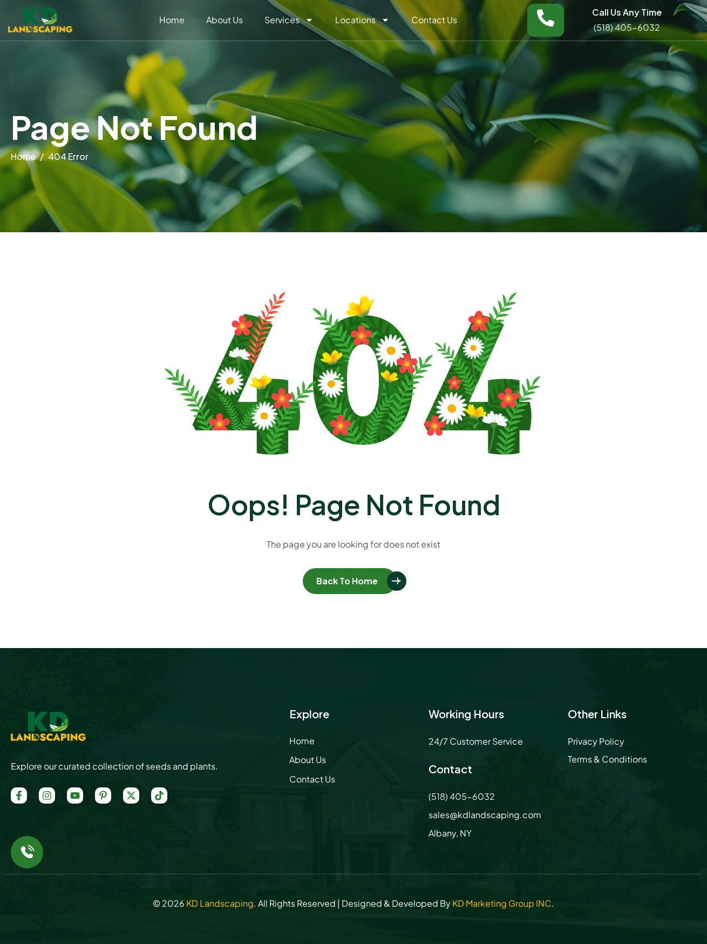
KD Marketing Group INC (502, 903)
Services (289, 20)
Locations (362, 20)
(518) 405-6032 (627, 27)
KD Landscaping (220, 903)
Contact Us (434, 19)
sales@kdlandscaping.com (485, 814)
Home (172, 19)
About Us (224, 19)
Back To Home (347, 580)
